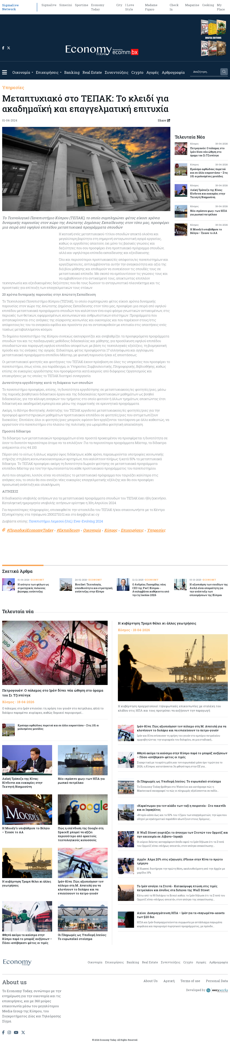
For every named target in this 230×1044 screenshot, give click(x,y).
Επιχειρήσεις (47, 72)
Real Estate (92, 72)
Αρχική (168, 981)
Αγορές (152, 72)
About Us (149, 981)
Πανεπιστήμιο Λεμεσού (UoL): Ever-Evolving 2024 (66, 521)
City (119, 5)
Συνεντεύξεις (116, 72)
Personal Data (217, 981)
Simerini (65, 5)
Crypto (137, 72)
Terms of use (190, 981)
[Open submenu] (32, 72)
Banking (72, 72)
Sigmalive (49, 5)
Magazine (192, 5)
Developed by (207, 990)
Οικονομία (21, 72)
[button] (4, 72)
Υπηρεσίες (13, 87)
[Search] (205, 71)
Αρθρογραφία (173, 72)
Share (164, 120)
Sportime (81, 5)
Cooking (208, 5)
